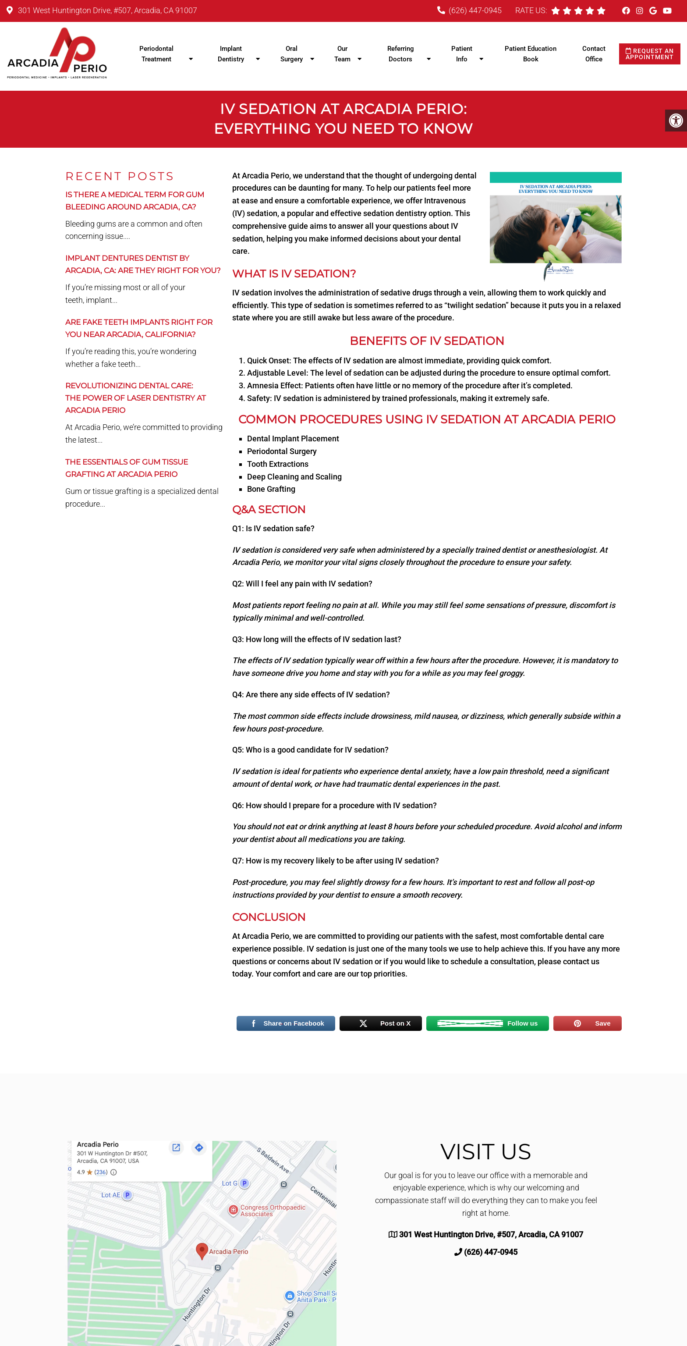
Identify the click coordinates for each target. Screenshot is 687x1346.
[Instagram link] (640, 10)
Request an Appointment (650, 53)
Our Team (342, 54)
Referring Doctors (400, 54)
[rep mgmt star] (601, 10)
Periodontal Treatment (156, 54)
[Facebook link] (627, 10)
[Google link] (654, 10)
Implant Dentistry (231, 54)
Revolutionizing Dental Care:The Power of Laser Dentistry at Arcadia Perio (135, 398)
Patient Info (461, 54)
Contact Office (594, 54)
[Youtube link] (667, 10)
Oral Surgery (291, 54)
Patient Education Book (530, 54)
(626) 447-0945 (475, 10)
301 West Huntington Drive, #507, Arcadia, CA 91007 (106, 10)
